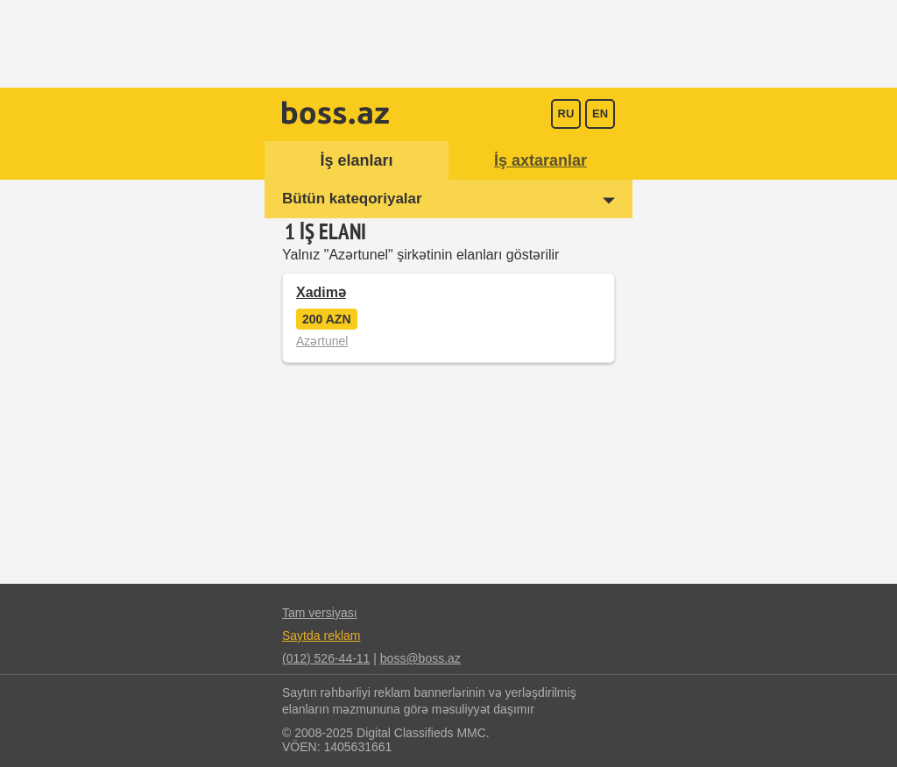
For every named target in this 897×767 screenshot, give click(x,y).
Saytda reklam (321, 636)
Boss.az (335, 112)
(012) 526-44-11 (326, 658)
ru (566, 113)
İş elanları (356, 160)
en (600, 113)
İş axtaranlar (540, 160)
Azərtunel (322, 341)
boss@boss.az (420, 658)
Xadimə (321, 292)
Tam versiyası (319, 613)
